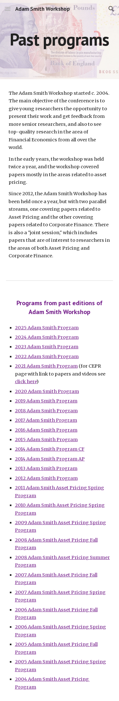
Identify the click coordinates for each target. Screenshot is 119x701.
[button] (7, 8)
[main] (59, 39)
